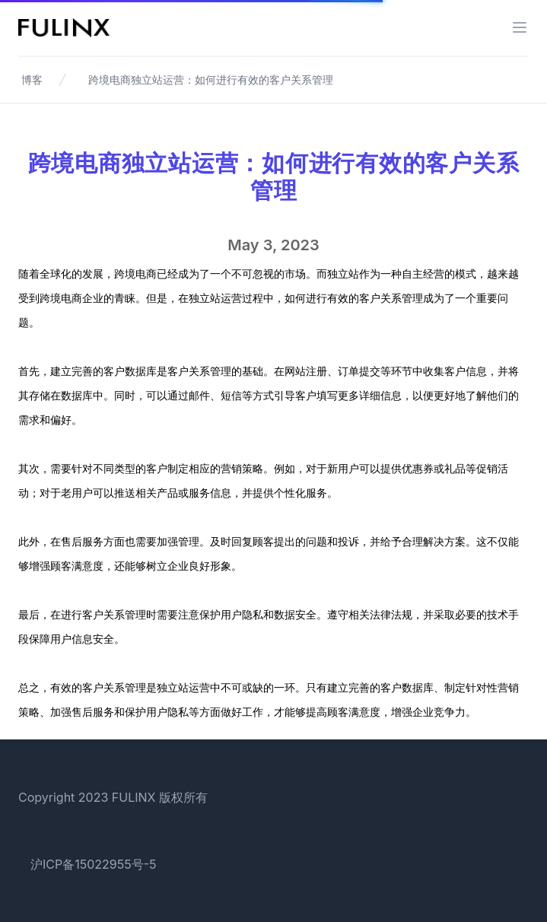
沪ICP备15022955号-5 (93, 864)
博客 (32, 79)
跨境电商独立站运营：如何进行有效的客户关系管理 (210, 79)
